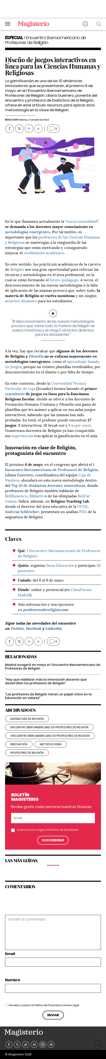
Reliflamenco (16, 495)
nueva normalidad (82, 221)
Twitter (16, 628)
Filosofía (36, 356)
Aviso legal (37, 829)
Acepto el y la (47, 829)
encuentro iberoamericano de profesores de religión (49, 727)
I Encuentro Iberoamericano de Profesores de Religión (51, 466)
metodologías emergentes (27, 231)
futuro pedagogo (64, 279)
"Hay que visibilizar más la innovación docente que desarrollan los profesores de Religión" (46, 681)
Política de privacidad (64, 829)
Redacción (11, 119)
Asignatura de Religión (27, 719)
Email (10, 954)
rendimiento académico (44, 252)
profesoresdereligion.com (45, 609)
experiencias (22, 435)
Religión (17, 269)
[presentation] (32, 906)
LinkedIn (53, 628)
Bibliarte (36, 495)
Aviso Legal (72, 1005)
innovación (18, 744)
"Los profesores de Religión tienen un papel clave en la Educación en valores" (48, 696)
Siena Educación (60, 565)
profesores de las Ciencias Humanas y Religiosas (52, 239)
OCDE (82, 506)
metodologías (51, 744)
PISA (83, 511)
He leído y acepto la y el (44, 1005)
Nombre (12, 980)
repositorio (15, 393)
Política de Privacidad (47, 1005)
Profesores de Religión (26, 753)
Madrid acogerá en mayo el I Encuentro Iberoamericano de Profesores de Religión (52, 667)
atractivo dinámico (21, 300)
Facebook (33, 628)
